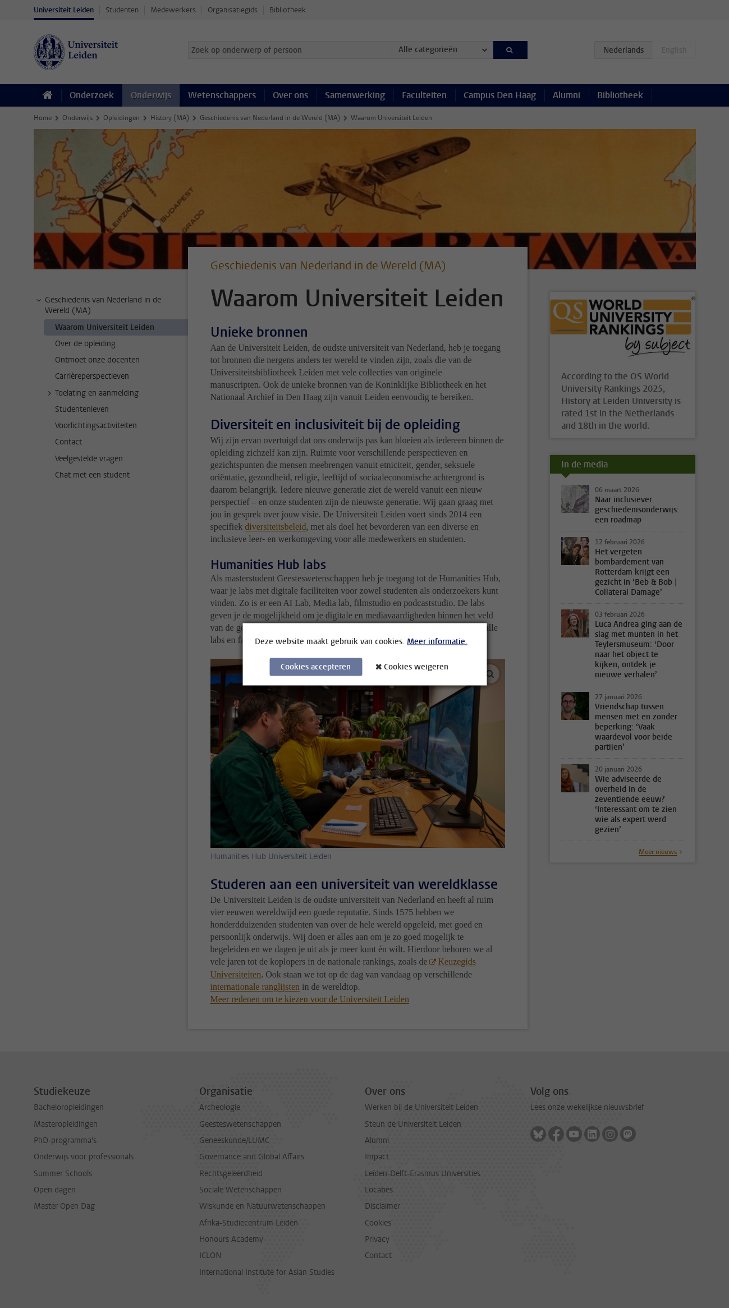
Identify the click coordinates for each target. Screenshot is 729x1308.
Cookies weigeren (416, 666)
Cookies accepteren (316, 666)
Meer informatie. (437, 641)
